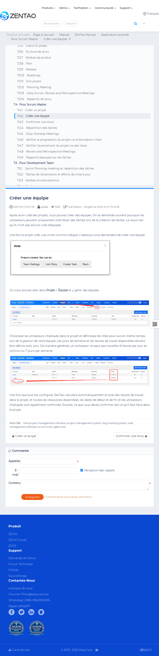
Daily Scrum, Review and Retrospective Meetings (61, 93)
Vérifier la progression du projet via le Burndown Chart (64, 139)
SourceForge (17, 576)
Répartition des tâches (41, 128)
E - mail (15, 472)
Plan (29, 63)
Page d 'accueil (43, 34)
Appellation (13, 461)
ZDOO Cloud (17, 540)
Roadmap (33, 75)
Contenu (13, 483)
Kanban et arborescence (42, 180)
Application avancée (115, 34)
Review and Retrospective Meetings (50, 151)
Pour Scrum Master (24, 39)
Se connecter (51, 23)
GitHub (13, 570)
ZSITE (12, 546)
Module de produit (38, 57)
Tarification (82, 7)
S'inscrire (71, 23)
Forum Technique (20, 564)
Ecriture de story (37, 51)
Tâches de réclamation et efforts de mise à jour (58, 174)
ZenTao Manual (85, 34)
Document (33, 81)
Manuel (64, 34)
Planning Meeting (39, 87)
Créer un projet (35, 110)
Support (126, 7)
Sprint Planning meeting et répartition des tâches (59, 168)
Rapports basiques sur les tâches (48, 157)
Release (31, 69)
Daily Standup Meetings (42, 134)
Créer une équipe (55, 39)
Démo (64, 7)
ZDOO (12, 534)
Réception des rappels (97, 470)
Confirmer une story (40, 122)
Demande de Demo (22, 558)
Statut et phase (36, 46)
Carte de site (18, 650)
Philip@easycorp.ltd (34, 594)
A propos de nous (20, 588)
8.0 (146, 650)
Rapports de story (39, 99)
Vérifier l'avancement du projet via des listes (56, 145)
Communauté (105, 7)
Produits (48, 7)
